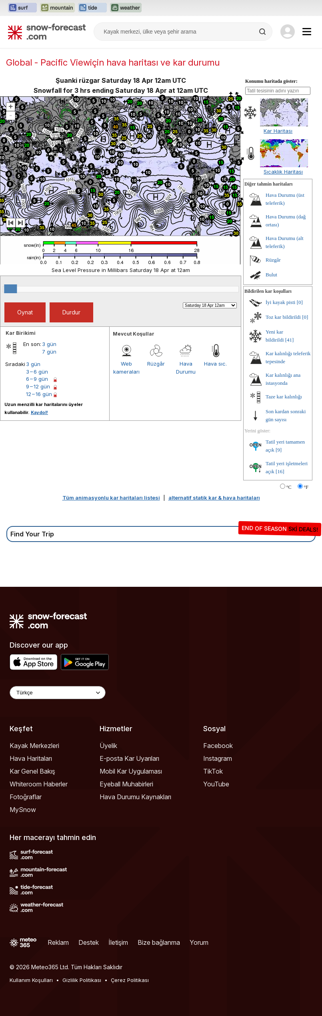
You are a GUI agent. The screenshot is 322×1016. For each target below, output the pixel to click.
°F (306, 487)
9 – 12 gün (38, 386)
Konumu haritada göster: (271, 81)
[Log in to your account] (287, 31)
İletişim (118, 942)
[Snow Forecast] (47, 32)
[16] (280, 471)
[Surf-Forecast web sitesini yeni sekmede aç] (22, 8)
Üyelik (108, 746)
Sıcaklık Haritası (283, 171)
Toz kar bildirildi (283, 317)
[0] (300, 302)
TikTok (213, 771)
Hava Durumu (186, 367)
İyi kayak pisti (280, 302)
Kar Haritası (278, 131)
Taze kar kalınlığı (284, 397)
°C (289, 487)
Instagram (217, 758)
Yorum (199, 942)
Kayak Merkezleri (34, 746)
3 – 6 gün (37, 371)
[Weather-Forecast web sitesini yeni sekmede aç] (126, 8)
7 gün (49, 351)
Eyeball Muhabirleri (126, 784)
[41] (289, 340)
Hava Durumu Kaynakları (135, 797)
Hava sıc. (215, 363)
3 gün (49, 344)
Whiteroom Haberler (39, 784)
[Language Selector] (58, 692)
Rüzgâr (156, 363)
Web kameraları (126, 367)
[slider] (10, 288)
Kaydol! (39, 412)
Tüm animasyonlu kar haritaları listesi (111, 497)
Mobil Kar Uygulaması (131, 771)
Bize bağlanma (159, 942)
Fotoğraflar (26, 797)
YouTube (216, 784)
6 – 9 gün (37, 379)
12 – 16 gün (39, 394)
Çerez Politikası (130, 980)
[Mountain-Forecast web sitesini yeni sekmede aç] (57, 8)
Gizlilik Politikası (81, 980)
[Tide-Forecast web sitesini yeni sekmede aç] (92, 8)
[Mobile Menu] (307, 31)
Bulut (271, 275)
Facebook (218, 746)
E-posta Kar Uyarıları (129, 758)
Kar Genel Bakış (32, 771)
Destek (88, 942)
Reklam (58, 942)
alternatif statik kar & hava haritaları (214, 497)
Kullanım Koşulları (31, 980)
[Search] (263, 31)
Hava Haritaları (31, 758)
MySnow (23, 810)
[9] (279, 450)
